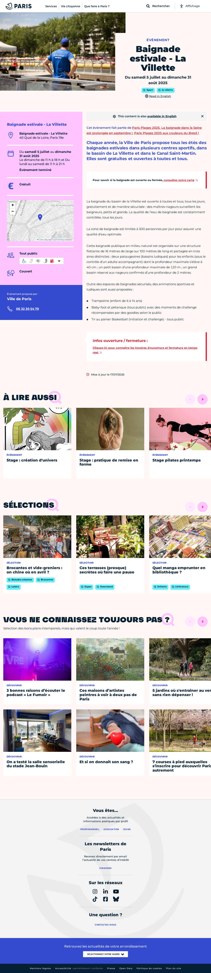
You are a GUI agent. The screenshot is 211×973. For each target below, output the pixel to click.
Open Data (125, 968)
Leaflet (40, 240)
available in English (162, 116)
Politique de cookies (149, 968)
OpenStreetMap (58, 240)
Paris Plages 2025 (146, 128)
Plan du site (173, 968)
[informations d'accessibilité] (41, 260)
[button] (40, 217)
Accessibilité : (79, 968)
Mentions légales (40, 968)
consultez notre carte (179, 180)
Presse (111, 968)
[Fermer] (202, 116)
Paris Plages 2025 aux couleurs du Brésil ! (166, 133)
